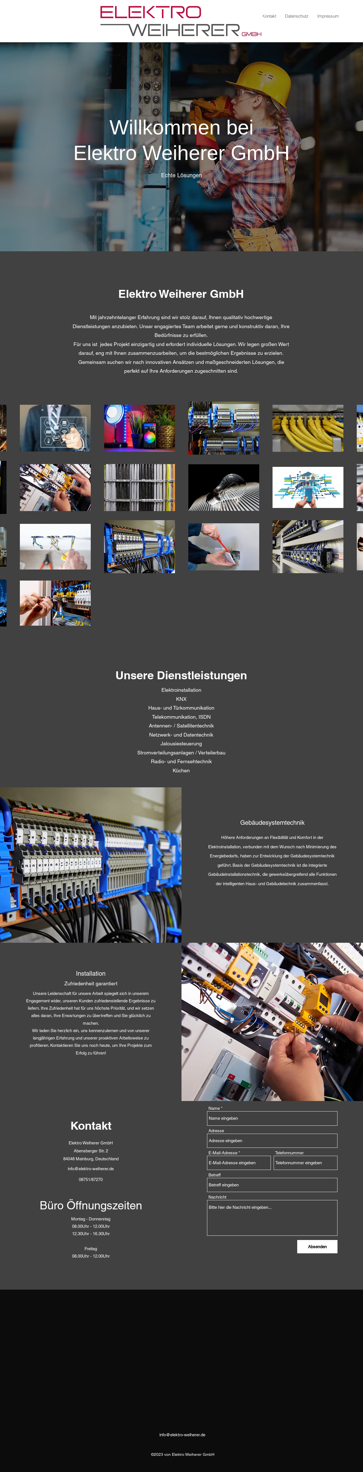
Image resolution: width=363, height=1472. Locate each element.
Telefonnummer (289, 1153)
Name (214, 1108)
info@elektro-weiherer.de (91, 1168)
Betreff (214, 1175)
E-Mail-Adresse (222, 1153)
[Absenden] (317, 1246)
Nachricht (217, 1197)
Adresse (216, 1131)
